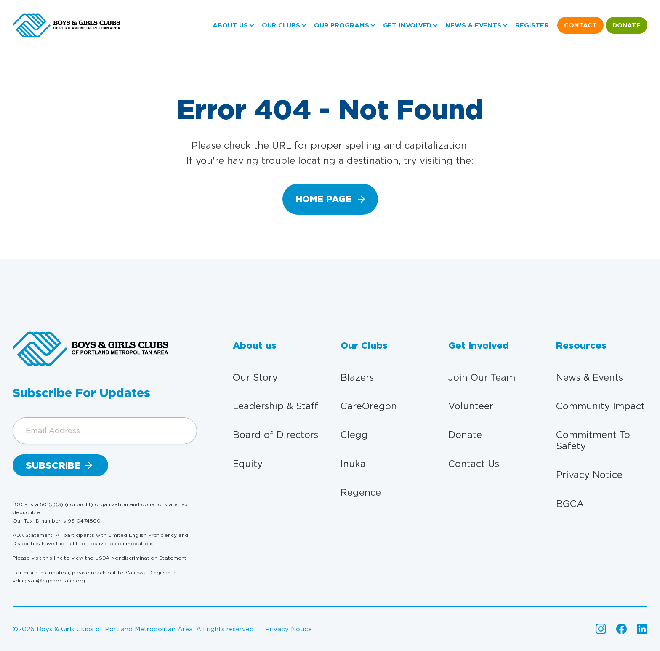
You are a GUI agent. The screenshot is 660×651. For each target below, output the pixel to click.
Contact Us (473, 463)
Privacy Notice (589, 474)
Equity (248, 463)
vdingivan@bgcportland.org (49, 580)
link (59, 558)
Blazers (357, 377)
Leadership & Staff (275, 405)
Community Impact (600, 405)
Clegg (354, 434)
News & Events (473, 25)
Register (532, 25)
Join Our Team (481, 377)
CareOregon (369, 405)
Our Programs (341, 25)
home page (323, 198)
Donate (626, 25)
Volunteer (470, 405)
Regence (361, 492)
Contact (580, 25)
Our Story (255, 377)
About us (230, 25)
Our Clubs (281, 25)
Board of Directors (275, 434)
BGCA (570, 503)
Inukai (354, 463)
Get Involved (407, 25)
